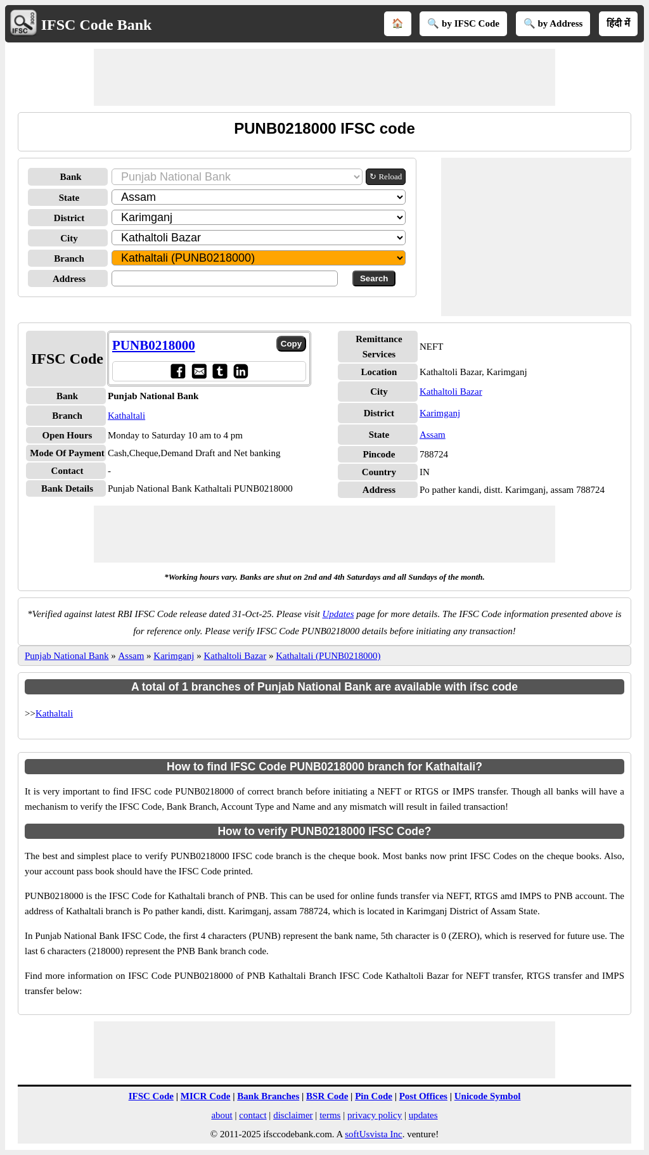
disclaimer (292, 1115)
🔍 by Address (553, 23)
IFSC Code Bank (96, 24)
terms (329, 1115)
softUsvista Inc (373, 1134)
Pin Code (373, 1096)
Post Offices (423, 1096)
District (69, 218)
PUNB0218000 (153, 345)
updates (423, 1115)
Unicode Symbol (487, 1096)
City (69, 238)
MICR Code (206, 1096)
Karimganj (440, 413)
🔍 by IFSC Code (463, 23)
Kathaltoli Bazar (451, 391)
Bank (70, 177)
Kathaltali (126, 416)
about (221, 1115)
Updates (338, 614)
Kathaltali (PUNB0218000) (328, 656)
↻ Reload (385, 176)
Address (69, 279)
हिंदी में (618, 23)
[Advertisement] (324, 77)
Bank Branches (268, 1096)
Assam (433, 435)
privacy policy (374, 1115)
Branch (69, 258)
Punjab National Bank (66, 656)
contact (252, 1115)
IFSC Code (151, 1096)
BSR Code (327, 1096)
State (69, 198)
